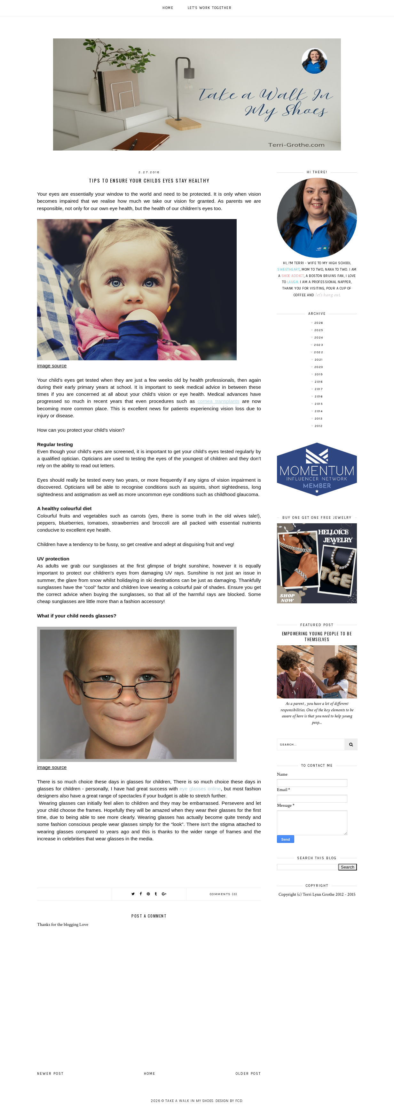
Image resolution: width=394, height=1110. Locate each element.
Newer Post (50, 1074)
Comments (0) (224, 894)
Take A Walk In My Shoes (189, 1100)
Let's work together (210, 8)
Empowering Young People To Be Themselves (317, 636)
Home (167, 8)
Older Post (248, 1074)
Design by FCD (229, 1100)
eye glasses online (200, 788)
